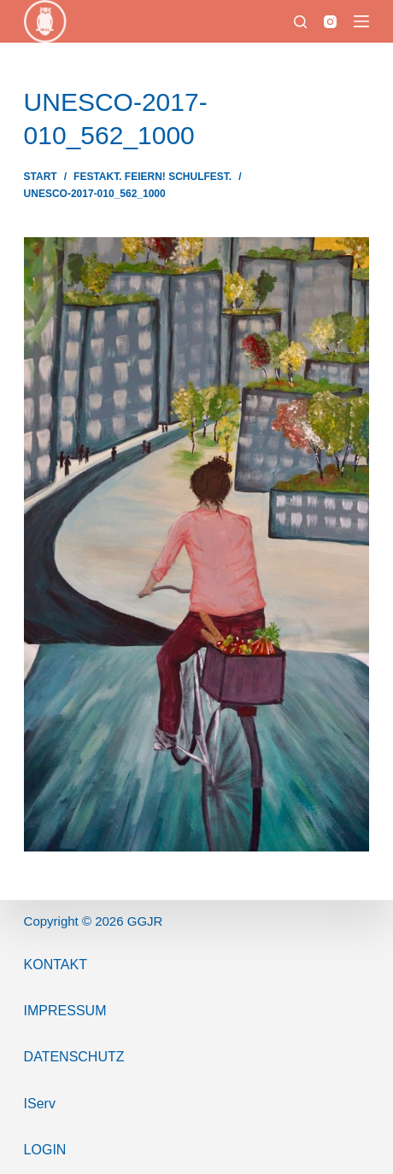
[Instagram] (330, 21)
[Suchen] (300, 21)
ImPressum (65, 1010)
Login (45, 1149)
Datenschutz (74, 1056)
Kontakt (55, 964)
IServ (40, 1103)
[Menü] (361, 21)
